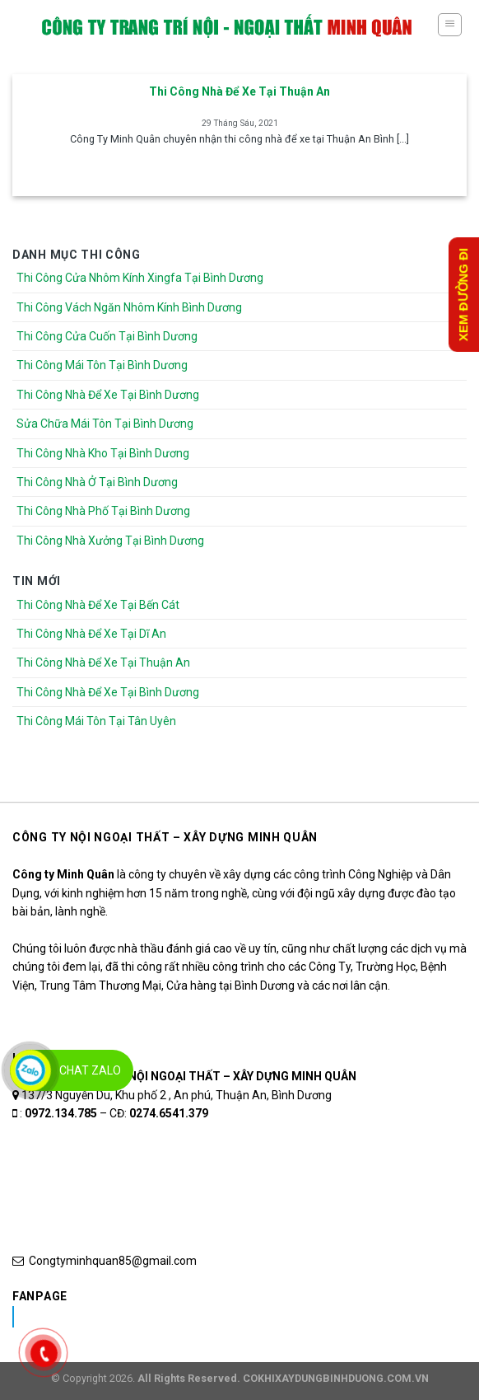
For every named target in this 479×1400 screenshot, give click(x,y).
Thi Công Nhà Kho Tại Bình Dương (102, 453)
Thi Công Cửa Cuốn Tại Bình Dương (107, 336)
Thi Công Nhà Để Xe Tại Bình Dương (107, 394)
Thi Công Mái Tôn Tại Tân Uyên (96, 721)
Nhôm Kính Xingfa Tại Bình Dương (143, 1317)
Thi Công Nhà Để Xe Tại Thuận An (103, 662)
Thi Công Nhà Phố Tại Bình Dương (103, 510)
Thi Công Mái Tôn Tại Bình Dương (102, 365)
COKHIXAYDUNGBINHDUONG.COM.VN (336, 1378)
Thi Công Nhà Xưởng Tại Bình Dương (110, 540)
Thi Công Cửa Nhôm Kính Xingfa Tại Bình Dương (139, 277)
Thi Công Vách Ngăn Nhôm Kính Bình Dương (129, 307)
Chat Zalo (90, 1070)
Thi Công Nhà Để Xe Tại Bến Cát (97, 604)
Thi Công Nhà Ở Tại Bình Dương (97, 482)
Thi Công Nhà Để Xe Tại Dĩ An (91, 633)
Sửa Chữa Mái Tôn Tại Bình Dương (104, 423)
